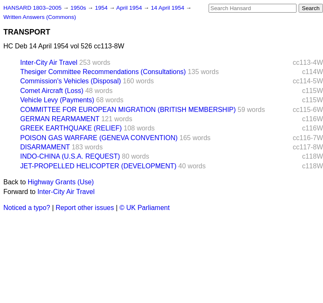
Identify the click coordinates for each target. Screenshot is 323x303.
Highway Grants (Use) (61, 182)
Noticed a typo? (26, 207)
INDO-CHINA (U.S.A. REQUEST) (70, 156)
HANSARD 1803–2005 (32, 8)
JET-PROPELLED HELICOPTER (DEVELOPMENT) (98, 166)
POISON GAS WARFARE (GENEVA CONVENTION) (98, 137)
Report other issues (85, 207)
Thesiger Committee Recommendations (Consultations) (103, 71)
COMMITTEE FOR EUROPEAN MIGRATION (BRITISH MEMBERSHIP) (128, 109)
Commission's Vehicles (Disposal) (70, 81)
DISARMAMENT (45, 147)
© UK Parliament (144, 207)
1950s (78, 8)
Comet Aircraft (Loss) (51, 90)
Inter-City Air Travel (48, 62)
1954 (102, 8)
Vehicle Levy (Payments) (57, 100)
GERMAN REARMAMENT (59, 118)
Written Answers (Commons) (39, 17)
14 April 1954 (168, 8)
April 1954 (129, 8)
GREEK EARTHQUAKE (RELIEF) (71, 128)
